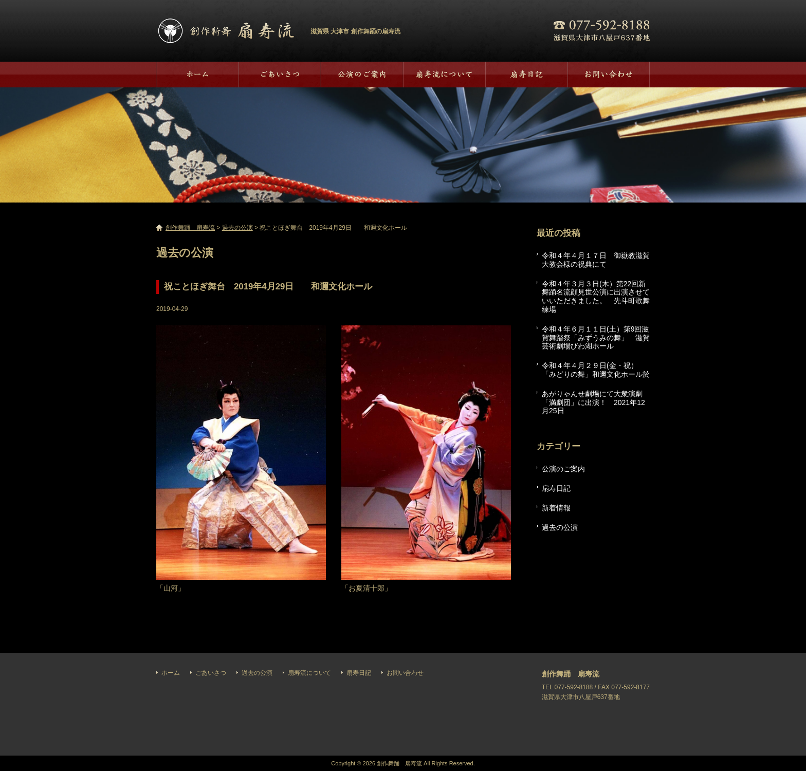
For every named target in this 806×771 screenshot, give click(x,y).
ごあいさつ (280, 74)
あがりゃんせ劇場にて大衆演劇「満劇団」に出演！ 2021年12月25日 (593, 402)
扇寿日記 (526, 74)
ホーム (197, 74)
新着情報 (556, 508)
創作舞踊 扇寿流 (225, 31)
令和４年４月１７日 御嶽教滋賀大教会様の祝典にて (596, 259)
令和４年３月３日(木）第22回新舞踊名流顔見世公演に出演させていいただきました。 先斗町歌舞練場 (596, 297)
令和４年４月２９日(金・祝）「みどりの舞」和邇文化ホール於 (596, 369)
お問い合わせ (608, 74)
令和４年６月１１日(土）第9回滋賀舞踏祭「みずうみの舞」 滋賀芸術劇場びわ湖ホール (596, 338)
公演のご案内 (563, 469)
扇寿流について (444, 74)
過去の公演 (362, 74)
